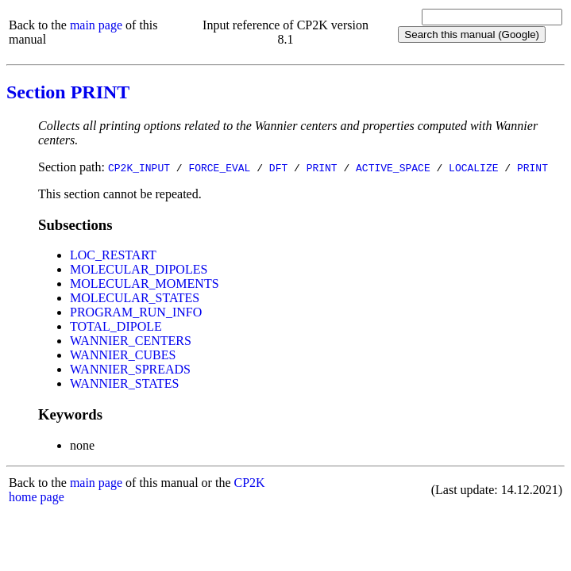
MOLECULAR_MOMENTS (144, 283)
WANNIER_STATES (124, 383)
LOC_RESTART (113, 255)
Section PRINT (67, 92)
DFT (278, 167)
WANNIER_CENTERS (130, 340)
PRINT (322, 167)
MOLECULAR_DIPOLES (138, 269)
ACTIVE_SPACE (393, 167)
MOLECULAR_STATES (134, 298)
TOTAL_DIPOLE (116, 326)
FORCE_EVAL (219, 167)
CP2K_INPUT (139, 167)
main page (96, 25)
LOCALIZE (473, 167)
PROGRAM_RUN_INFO (136, 312)
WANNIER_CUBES (123, 355)
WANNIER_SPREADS (130, 369)
